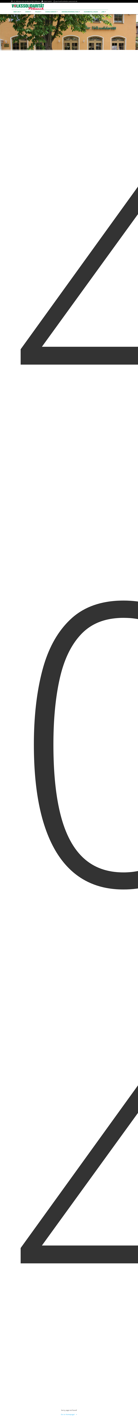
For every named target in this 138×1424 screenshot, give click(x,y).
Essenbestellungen (91, 12)
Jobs (104, 12)
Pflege (38, 12)
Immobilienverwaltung (71, 12)
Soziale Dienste (51, 12)
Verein (28, 12)
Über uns (17, 12)
